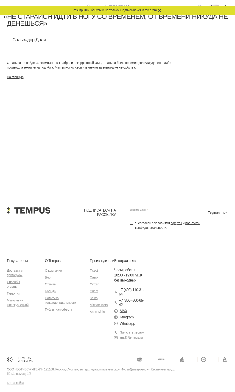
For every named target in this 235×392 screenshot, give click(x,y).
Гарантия (13, 293)
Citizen (94, 284)
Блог (48, 277)
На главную (15, 77)
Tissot (94, 270)
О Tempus (53, 261)
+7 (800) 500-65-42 (129, 302)
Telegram (124, 317)
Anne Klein (97, 312)
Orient (94, 291)
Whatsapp (124, 324)
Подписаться (218, 213)
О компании (53, 270)
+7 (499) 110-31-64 (129, 292)
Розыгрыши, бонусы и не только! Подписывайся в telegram (115, 10)
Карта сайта (15, 383)
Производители (102, 261)
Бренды (50, 291)
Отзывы (50, 284)
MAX (120, 311)
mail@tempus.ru (128, 338)
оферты (176, 223)
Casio (94, 277)
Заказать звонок (132, 332)
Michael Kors (99, 305)
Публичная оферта (58, 309)
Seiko (94, 298)
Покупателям (17, 261)
